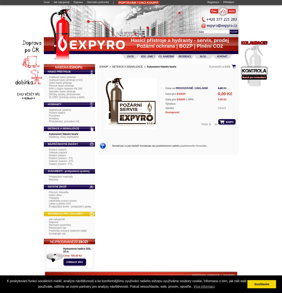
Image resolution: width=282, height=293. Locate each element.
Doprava (78, 2)
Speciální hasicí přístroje (62, 91)
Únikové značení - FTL (61, 161)
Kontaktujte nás (57, 233)
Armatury (54, 118)
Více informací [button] (204, 286)
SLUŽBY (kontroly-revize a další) (67, 97)
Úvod (47, 2)
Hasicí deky (55, 195)
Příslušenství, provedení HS (64, 121)
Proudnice (54, 115)
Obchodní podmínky (98, 2)
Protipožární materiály (61, 176)
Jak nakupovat (61, 2)
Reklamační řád (57, 227)
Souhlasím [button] (261, 284)
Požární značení (58, 149)
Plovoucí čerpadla (58, 192)
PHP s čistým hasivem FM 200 (65, 88)
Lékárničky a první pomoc (63, 200)
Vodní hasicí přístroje (60, 82)
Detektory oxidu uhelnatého (64, 137)
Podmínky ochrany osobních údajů (68, 230)
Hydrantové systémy (60, 110)
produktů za (220, 66)
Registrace (213, 2)
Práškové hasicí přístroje (62, 77)
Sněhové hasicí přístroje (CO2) (66, 80)
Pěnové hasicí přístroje (61, 85)
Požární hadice (57, 112)
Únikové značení (58, 152)
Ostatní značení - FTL (61, 164)
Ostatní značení (57, 155)
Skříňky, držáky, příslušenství (64, 94)
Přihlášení (228, 2)
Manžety (53, 179)
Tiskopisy (54, 198)
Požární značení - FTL (61, 158)
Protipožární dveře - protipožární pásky (70, 206)
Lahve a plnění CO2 (60, 203)
